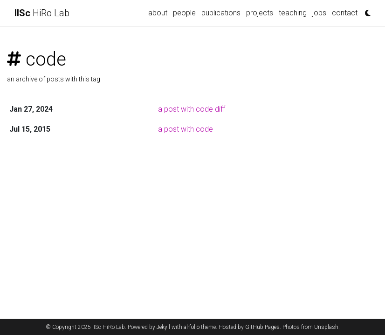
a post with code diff (191, 109)
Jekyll (163, 327)
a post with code (185, 129)
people (184, 12)
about (157, 12)
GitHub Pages (262, 327)
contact (345, 12)
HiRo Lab (41, 13)
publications (221, 12)
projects (259, 12)
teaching (293, 12)
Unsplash (326, 327)
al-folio (191, 327)
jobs (319, 12)
